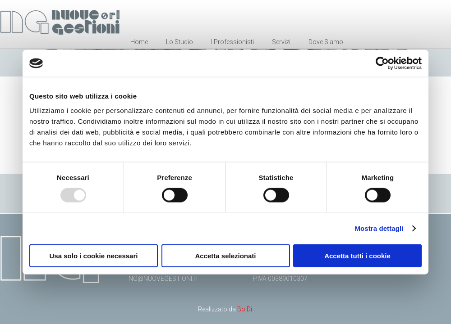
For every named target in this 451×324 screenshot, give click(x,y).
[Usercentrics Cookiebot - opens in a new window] (382, 63)
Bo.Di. (245, 309)
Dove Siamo (325, 41)
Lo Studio (179, 41)
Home (139, 41)
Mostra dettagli (378, 228)
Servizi (281, 41)
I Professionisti (232, 41)
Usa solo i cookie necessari (94, 255)
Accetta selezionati (225, 255)
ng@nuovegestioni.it (164, 278)
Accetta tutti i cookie (357, 255)
